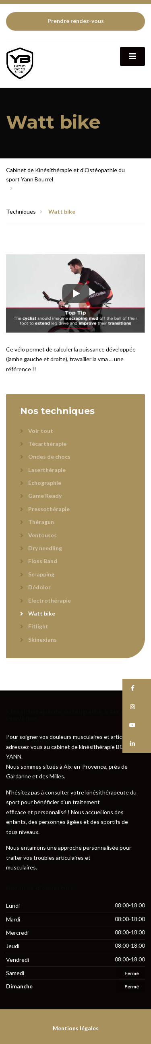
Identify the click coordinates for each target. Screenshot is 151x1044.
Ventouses (42, 535)
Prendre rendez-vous (76, 21)
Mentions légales (76, 1028)
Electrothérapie (49, 600)
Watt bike (41, 613)
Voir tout (40, 430)
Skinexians (42, 639)
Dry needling (45, 548)
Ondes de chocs (49, 456)
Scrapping (41, 574)
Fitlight (38, 626)
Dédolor (39, 587)
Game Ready (45, 495)
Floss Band (42, 560)
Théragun (41, 521)
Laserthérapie (47, 469)
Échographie (44, 482)
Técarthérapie (47, 443)
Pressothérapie (49, 508)
